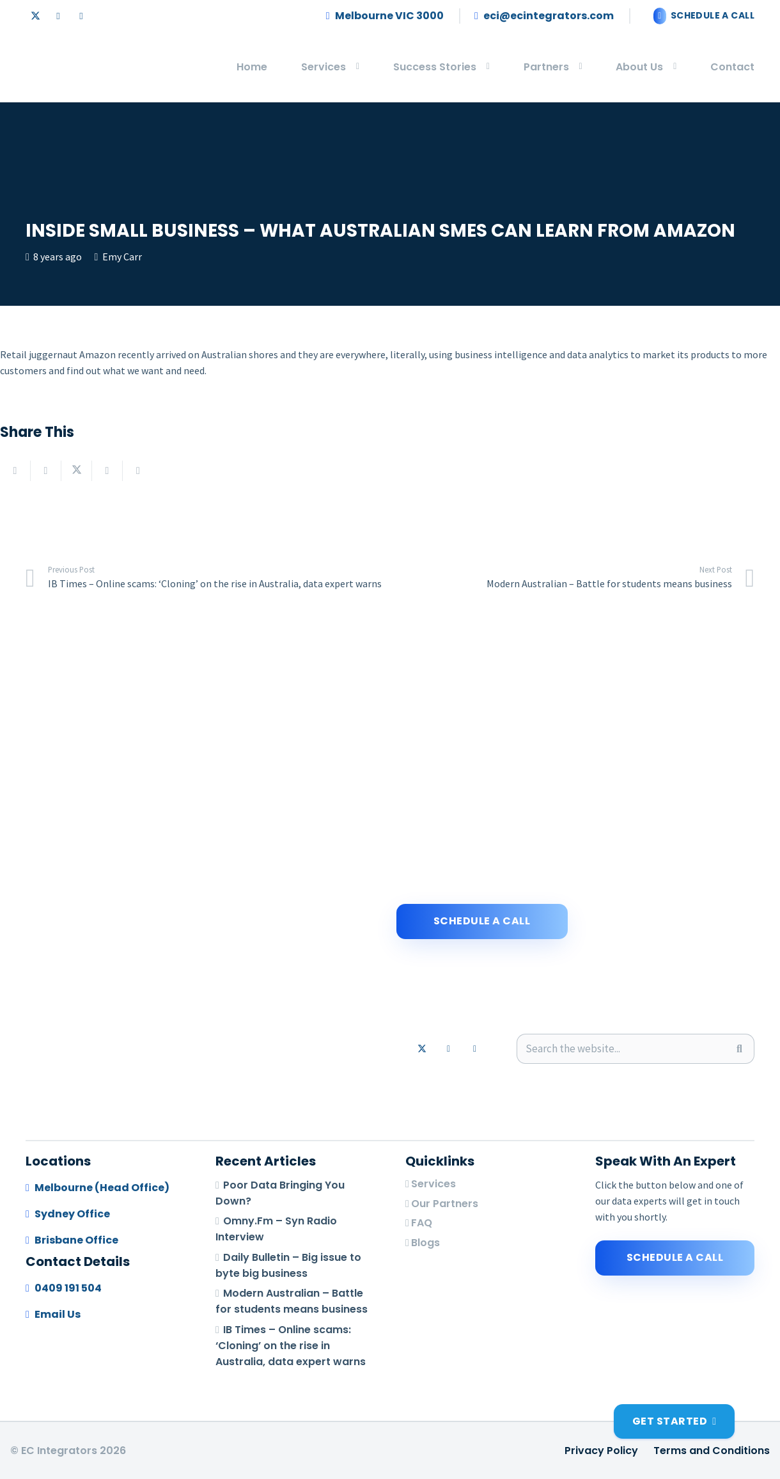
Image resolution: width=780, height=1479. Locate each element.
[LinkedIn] (58, 16)
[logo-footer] (40, 67)
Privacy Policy (601, 1450)
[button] (352, 67)
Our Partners (444, 1203)
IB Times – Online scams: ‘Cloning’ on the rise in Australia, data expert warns (290, 1345)
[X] (35, 16)
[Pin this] (138, 471)
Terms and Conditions (711, 1450)
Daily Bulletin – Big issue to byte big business (288, 1265)
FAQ (421, 1222)
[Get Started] (674, 1421)
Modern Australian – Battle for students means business (291, 1301)
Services (433, 1183)
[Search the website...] (635, 1049)
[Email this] (15, 471)
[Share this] (46, 471)
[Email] (81, 16)
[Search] (739, 1048)
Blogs (425, 1242)
